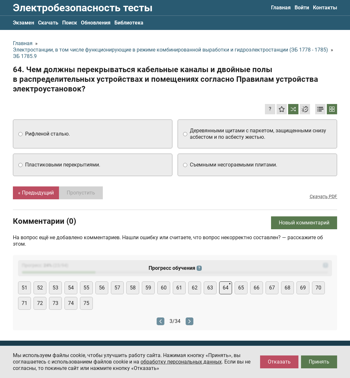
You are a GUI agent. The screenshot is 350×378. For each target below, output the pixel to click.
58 (133, 288)
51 (24, 288)
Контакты (325, 8)
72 (40, 303)
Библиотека (128, 23)
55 (86, 288)
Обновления (96, 23)
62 (195, 288)
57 (117, 288)
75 (86, 303)
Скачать (48, 23)
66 (256, 288)
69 (303, 288)
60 (164, 288)
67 (272, 288)
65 (241, 288)
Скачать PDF (323, 196)
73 (55, 303)
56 (102, 288)
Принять (319, 362)
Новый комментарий (304, 223)
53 (55, 288)
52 (40, 288)
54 (71, 288)
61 (179, 288)
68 (287, 288)
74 (71, 303)
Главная (281, 8)
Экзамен (23, 23)
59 (148, 288)
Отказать (279, 362)
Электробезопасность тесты (82, 8)
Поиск (69, 23)
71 (24, 303)
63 (210, 288)
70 (318, 288)
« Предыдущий (36, 193)
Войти (302, 8)
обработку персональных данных (181, 362)
